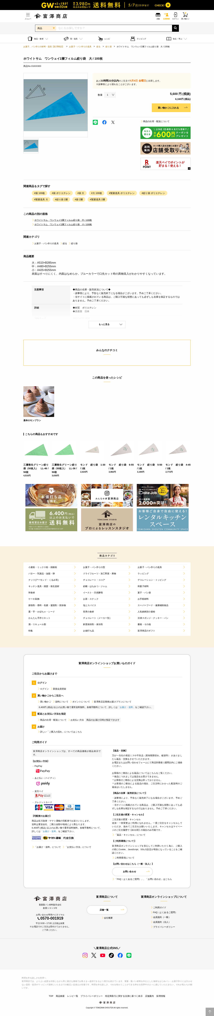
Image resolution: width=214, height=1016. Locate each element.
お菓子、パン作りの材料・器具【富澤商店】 (43, 46)
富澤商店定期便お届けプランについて (111, 701)
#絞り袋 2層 (61, 199)
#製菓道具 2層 (97, 199)
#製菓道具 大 (41, 199)
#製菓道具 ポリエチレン (122, 193)
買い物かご (44, 701)
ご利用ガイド (158, 907)
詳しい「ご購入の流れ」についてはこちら (59, 732)
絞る (98, 46)
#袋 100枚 (39, 193)
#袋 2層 (79, 199)
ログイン (43, 689)
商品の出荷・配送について (155, 121)
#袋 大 (80, 193)
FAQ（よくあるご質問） (163, 912)
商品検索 (60, 996)
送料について (60, 701)
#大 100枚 (96, 193)
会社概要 (107, 918)
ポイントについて (80, 701)
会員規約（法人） (160, 922)
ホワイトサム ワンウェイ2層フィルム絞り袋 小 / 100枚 (62, 224)
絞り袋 (108, 46)
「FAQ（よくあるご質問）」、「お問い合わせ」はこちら (142, 879)
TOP (51, 996)
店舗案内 (149, 996)
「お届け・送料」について (46, 847)
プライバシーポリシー (162, 927)
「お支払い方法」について (76, 847)
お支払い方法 (76, 720)
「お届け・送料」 (126, 707)
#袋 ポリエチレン (61, 193)
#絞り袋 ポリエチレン (153, 193)
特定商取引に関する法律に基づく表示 (124, 996)
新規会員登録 (58, 689)
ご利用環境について (123, 857)
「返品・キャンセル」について (128, 835)
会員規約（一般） (160, 917)
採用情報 (160, 996)
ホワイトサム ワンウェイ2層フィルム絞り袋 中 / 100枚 (62, 220)
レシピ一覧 (72, 996)
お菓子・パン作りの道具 (80, 46)
